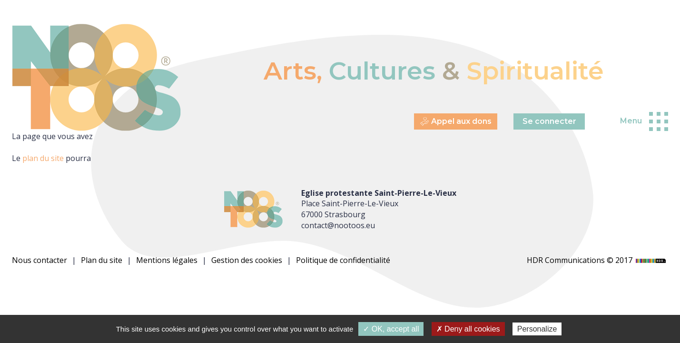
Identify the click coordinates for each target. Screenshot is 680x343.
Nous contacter (39, 260)
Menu (631, 120)
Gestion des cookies (246, 260)
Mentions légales (166, 260)
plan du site (43, 158)
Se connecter (549, 121)
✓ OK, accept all (391, 329)
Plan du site (101, 260)
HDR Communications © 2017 (597, 260)
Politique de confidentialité (343, 260)
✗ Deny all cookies (468, 329)
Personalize (537, 329)
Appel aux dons (456, 122)
